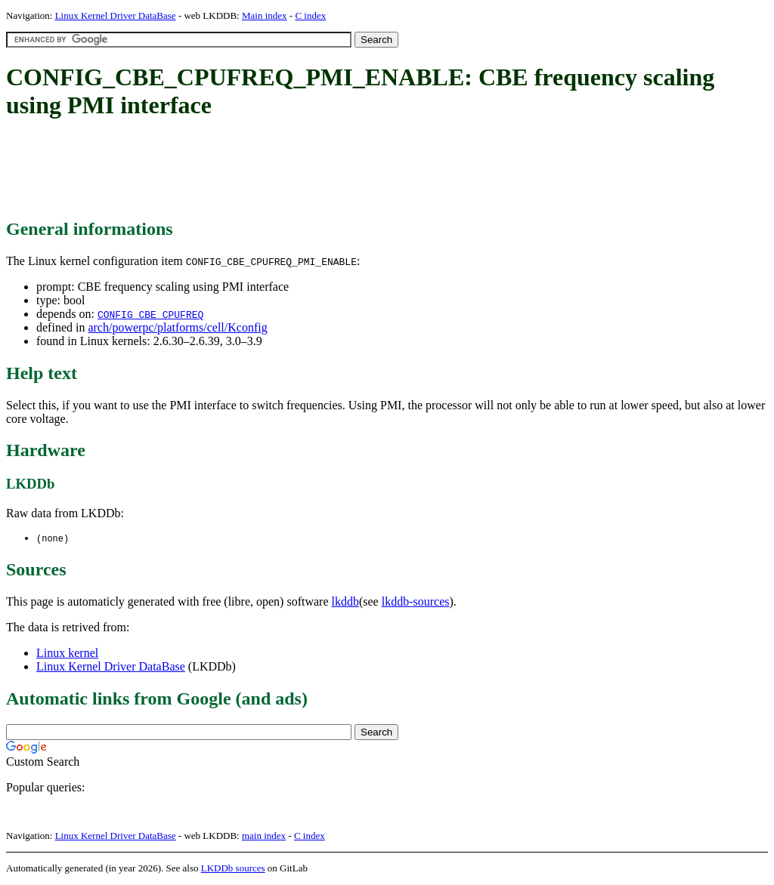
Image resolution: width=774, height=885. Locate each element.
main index (264, 836)
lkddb (345, 602)
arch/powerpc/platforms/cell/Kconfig (177, 327)
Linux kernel (67, 653)
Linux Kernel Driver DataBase (115, 15)
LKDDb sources (233, 868)
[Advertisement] (281, 170)
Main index (264, 15)
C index (310, 15)
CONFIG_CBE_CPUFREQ (150, 314)
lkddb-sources (416, 602)
